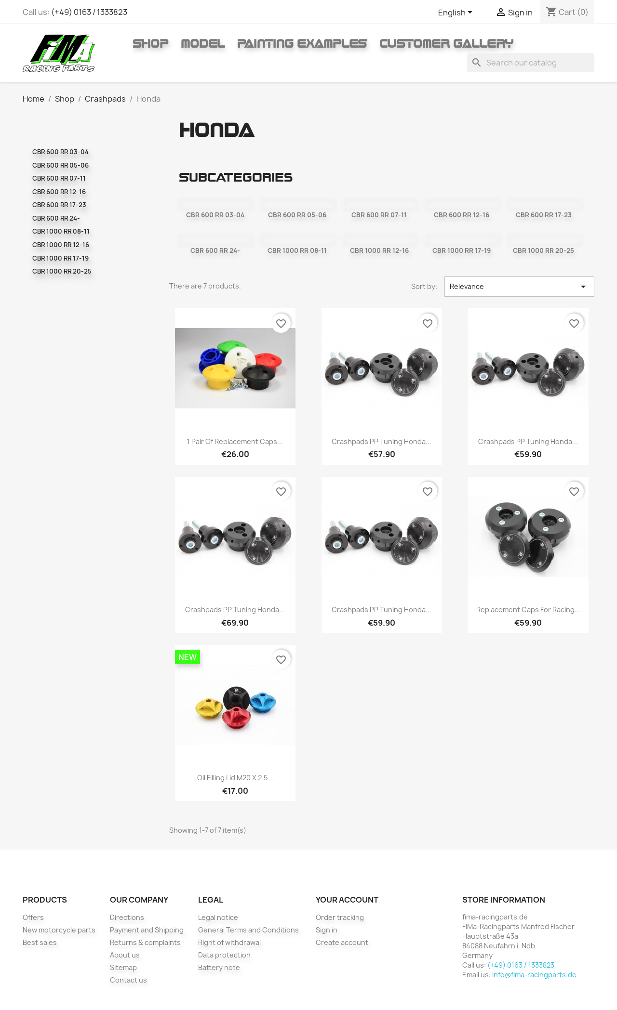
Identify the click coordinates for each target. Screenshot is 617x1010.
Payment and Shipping (147, 929)
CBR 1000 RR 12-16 (60, 244)
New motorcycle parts (59, 929)
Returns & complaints (145, 942)
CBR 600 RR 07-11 (59, 178)
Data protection (224, 954)
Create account (342, 942)
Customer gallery (446, 43)
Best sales (40, 942)
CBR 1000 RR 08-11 (61, 231)
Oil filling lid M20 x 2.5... (235, 777)
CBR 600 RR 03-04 (60, 151)
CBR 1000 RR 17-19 (60, 258)
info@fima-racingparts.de (534, 974)
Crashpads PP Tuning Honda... (381, 441)
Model (203, 43)
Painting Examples (302, 43)
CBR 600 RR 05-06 (60, 165)
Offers (33, 917)
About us (125, 954)
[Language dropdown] (457, 13)
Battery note (219, 967)
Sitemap (123, 967)
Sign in (326, 929)
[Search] (530, 62)
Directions (127, 917)
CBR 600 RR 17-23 (59, 204)
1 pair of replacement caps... (235, 441)
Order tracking (340, 917)
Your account (347, 899)
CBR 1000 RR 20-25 (62, 271)
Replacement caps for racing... (528, 609)
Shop (150, 43)
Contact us (128, 979)
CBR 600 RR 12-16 (59, 191)
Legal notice (218, 917)
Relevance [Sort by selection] (519, 286)
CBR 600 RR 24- (56, 218)
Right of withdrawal (229, 942)
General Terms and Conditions (248, 929)
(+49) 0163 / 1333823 (89, 12)
